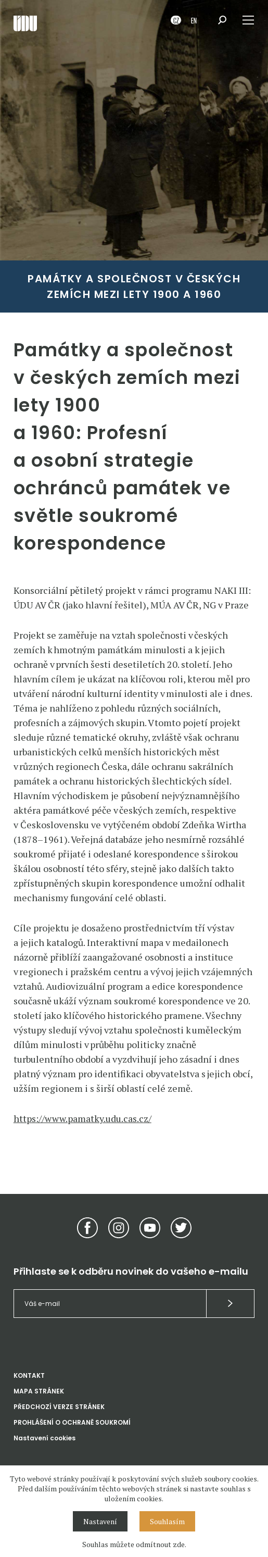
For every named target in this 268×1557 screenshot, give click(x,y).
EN (194, 20)
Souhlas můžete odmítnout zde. (134, 1544)
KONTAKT (29, 1375)
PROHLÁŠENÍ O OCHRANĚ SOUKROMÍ (72, 1422)
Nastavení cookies (44, 1438)
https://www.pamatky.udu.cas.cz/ (82, 1118)
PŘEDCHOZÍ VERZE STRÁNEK (59, 1406)
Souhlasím (167, 1521)
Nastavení (100, 1521)
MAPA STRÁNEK (39, 1391)
